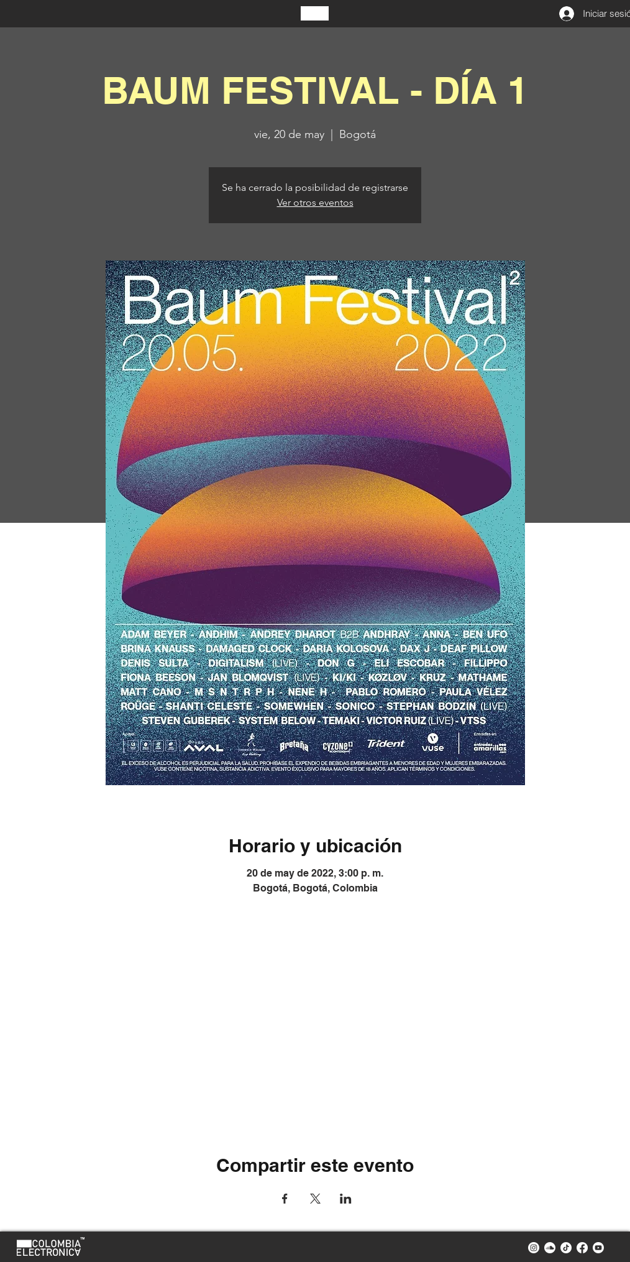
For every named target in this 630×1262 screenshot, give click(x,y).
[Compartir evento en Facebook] (285, 1199)
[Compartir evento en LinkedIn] (346, 1199)
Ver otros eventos (315, 202)
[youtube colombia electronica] (598, 1247)
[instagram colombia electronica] (533, 1247)
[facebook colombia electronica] (582, 1247)
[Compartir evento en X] (315, 1199)
